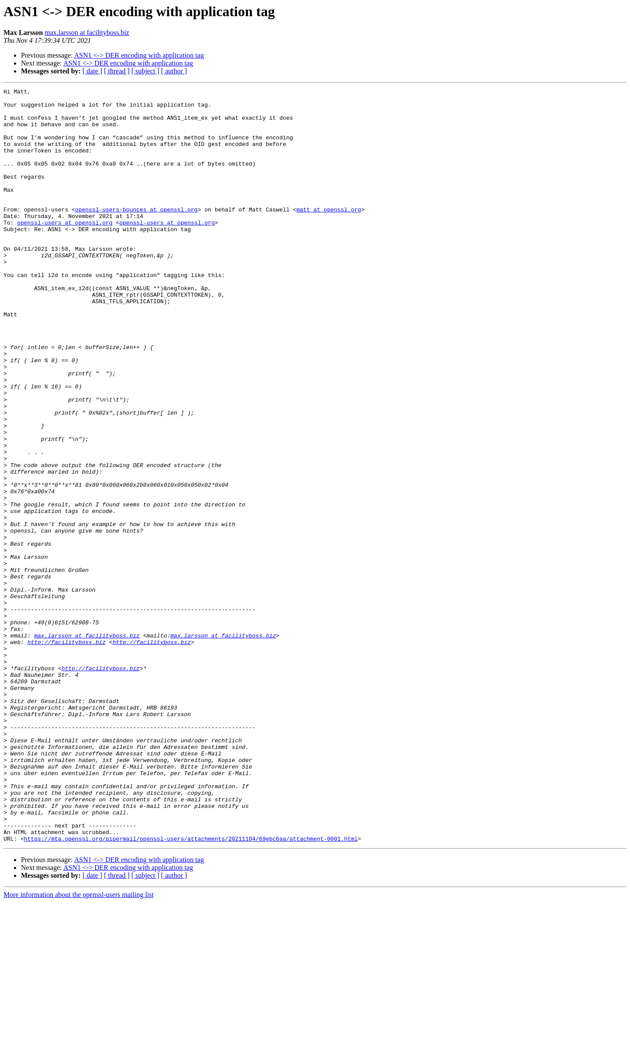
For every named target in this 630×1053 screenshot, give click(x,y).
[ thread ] (117, 71)
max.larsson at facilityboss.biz (87, 32)
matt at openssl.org (328, 234)
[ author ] (174, 71)
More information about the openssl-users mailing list (78, 1045)
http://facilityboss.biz (67, 753)
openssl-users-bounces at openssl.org (136, 234)
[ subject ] (145, 71)
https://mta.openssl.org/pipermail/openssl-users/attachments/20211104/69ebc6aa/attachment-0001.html (191, 989)
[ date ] (92, 71)
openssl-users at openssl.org (64, 250)
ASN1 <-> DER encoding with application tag (139, 55)
